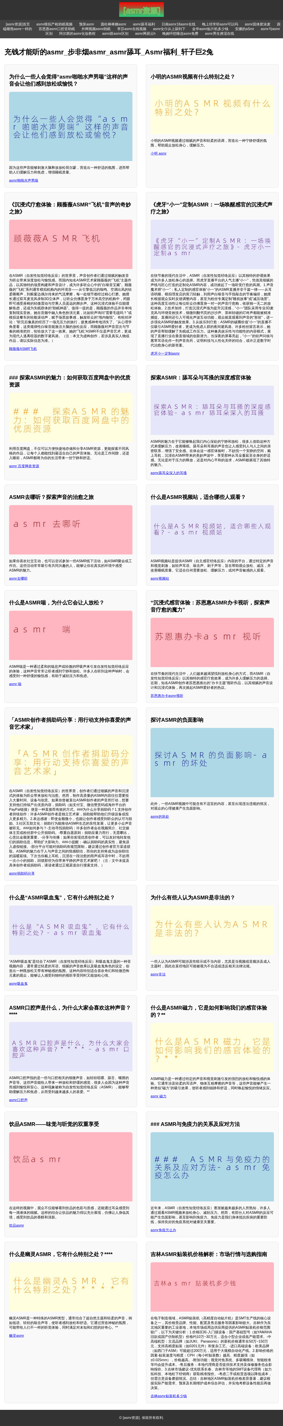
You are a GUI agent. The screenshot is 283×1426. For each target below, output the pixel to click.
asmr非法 (158, 974)
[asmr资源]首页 (18, 24)
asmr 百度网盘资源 (24, 466)
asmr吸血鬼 (18, 983)
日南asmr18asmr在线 (178, 24)
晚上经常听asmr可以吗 (220, 24)
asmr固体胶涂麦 (257, 24)
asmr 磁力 (158, 1096)
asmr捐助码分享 (22, 873)
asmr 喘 (15, 684)
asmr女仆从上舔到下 (169, 29)
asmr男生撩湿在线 (219, 33)
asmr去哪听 (18, 578)
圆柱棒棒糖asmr (113, 24)
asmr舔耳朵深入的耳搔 (169, 473)
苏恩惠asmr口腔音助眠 (57, 29)
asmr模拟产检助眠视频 (54, 24)
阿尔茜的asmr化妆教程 (77, 33)
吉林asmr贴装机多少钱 (169, 1396)
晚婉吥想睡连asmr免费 (180, 33)
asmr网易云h (145, 33)
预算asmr (86, 24)
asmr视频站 (160, 578)
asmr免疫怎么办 (163, 1230)
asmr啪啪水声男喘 (23, 180)
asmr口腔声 (18, 1100)
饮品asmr (16, 1225)
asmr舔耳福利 (144, 24)
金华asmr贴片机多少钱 (210, 29)
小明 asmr (158, 153)
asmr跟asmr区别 (115, 33)
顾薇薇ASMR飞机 (23, 349)
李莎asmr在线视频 (131, 29)
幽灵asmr (16, 1335)
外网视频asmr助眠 (96, 29)
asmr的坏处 (160, 816)
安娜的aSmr (244, 29)
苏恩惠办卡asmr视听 (167, 696)
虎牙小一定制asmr (165, 353)
